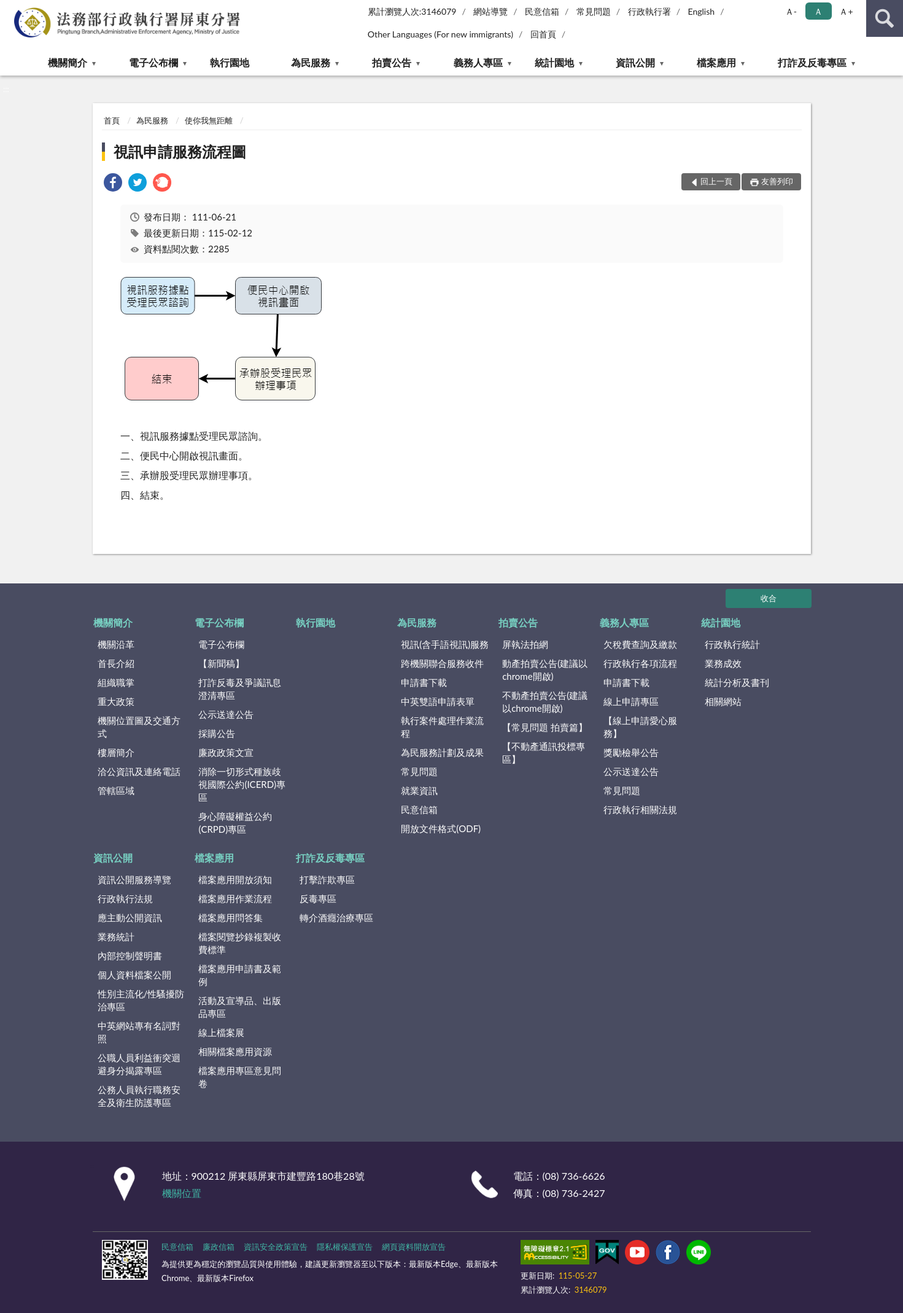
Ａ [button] (818, 11)
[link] (113, 184)
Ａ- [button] (791, 11)
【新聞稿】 (221, 663)
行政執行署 (649, 11)
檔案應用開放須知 (235, 879)
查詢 (884, 18)
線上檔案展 (221, 1032)
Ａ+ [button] (846, 11)
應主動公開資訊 (130, 917)
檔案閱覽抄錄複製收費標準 (239, 943)
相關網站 (723, 701)
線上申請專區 (631, 701)
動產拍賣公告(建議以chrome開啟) (544, 670)
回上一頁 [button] (716, 181)
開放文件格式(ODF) (441, 828)
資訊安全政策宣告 (276, 1247)
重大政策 (116, 701)
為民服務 (310, 62)
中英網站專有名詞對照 (139, 1032)
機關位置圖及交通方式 (139, 727)
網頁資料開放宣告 (414, 1247)
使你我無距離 (209, 120)
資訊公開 (635, 62)
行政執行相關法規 (640, 809)
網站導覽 (490, 11)
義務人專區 (478, 62)
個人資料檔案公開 (134, 974)
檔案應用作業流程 (235, 898)
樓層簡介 (116, 752)
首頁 (112, 120)
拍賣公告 (391, 62)
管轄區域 (116, 790)
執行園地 (229, 62)
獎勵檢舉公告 (631, 752)
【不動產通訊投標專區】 (543, 753)
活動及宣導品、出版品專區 (239, 1007)
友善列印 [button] (777, 181)
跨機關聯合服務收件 (442, 663)
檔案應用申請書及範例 (239, 975)
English (701, 11)
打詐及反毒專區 (812, 62)
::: (10, 9)
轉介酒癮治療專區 (336, 917)
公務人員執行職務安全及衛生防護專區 (139, 1096)
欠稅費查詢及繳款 (640, 644)
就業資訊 (419, 790)
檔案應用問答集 (230, 917)
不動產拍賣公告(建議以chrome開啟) (544, 702)
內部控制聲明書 (130, 955)
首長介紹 (116, 663)
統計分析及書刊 (737, 682)
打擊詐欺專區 (327, 879)
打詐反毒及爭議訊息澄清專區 (239, 689)
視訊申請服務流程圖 (180, 151)
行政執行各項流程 (640, 663)
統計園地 (554, 62)
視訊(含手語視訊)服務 (445, 644)
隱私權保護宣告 (345, 1247)
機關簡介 (67, 62)
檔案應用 (716, 62)
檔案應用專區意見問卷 (239, 1077)
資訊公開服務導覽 (134, 879)
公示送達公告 (226, 714)
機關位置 (181, 1193)
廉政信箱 (218, 1247)
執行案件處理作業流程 (442, 727)
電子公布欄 (153, 62)
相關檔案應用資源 (235, 1051)
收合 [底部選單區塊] (769, 598)
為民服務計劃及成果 (442, 752)
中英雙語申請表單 (438, 701)
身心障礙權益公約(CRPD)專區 (235, 823)
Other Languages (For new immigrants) (440, 34)
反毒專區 (318, 898)
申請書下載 (424, 682)
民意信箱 (542, 11)
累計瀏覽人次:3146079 (412, 11)
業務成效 (723, 663)
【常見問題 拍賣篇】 (544, 727)
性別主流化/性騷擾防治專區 (141, 1000)
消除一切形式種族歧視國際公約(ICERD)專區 (241, 784)
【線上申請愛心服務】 (640, 727)
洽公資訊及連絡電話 (139, 771)
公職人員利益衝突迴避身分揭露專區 (139, 1064)
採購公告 (216, 733)
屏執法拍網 (525, 644)
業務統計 (116, 936)
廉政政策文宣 (226, 752)
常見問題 (593, 11)
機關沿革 (116, 644)
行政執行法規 (125, 898)
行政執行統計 (732, 644)
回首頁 (543, 34)
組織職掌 (116, 682)
